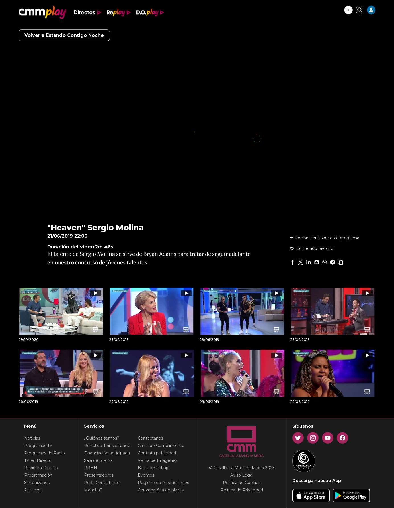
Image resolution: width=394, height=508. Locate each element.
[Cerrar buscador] (360, 10)
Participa (33, 490)
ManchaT (93, 490)
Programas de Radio (44, 453)
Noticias (32, 438)
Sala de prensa (98, 460)
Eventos (146, 475)
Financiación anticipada (107, 453)
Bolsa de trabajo (153, 467)
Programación (38, 475)
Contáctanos (150, 438)
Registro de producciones (163, 482)
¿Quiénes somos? (101, 438)
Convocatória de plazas (161, 490)
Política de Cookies (241, 482)
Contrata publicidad (157, 453)
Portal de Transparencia (107, 445)
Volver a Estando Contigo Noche (64, 35)
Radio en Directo (41, 467)
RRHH (90, 467)
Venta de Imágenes (157, 460)
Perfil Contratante (102, 482)
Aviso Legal (241, 475)
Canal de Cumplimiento (161, 445)
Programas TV (38, 445)
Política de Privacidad (242, 490)
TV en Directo (38, 460)
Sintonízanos (37, 482)
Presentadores (98, 475)
